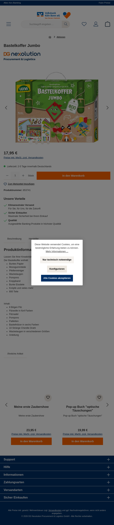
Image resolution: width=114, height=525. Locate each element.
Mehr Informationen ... (57, 251)
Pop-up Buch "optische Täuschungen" (82, 408)
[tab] (14, 239)
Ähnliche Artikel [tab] (15, 353)
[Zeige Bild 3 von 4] (42, 142)
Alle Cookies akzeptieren (57, 278)
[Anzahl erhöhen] (23, 176)
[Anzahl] (15, 176)
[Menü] (9, 24)
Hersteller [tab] (34, 238)
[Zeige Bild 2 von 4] (36, 142)
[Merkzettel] (84, 24)
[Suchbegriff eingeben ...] (41, 24)
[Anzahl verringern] (7, 176)
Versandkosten (54, 510)
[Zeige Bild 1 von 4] (30, 142)
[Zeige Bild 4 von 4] (48, 142)
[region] (57, 107)
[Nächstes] (107, 108)
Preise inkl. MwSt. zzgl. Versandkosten (23, 157)
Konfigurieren (57, 269)
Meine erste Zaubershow (31, 406)
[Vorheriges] (6, 108)
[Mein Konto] (96, 24)
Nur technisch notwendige (57, 259)
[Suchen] (66, 24)
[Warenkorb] (106, 24)
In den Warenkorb (73, 175)
